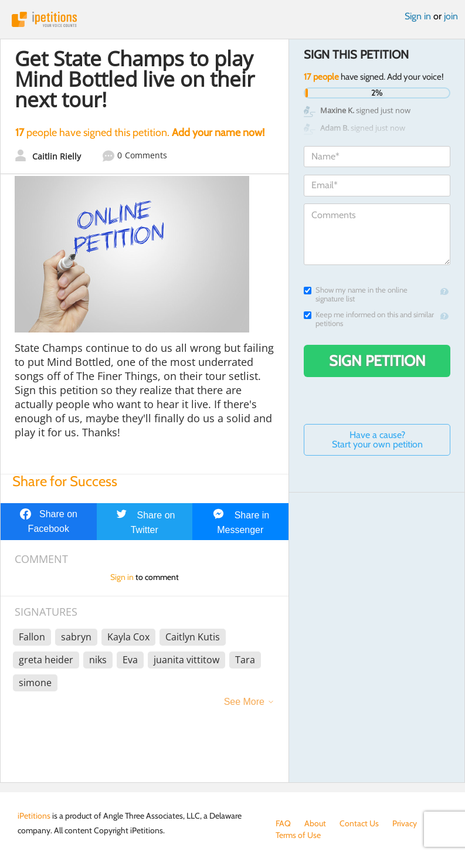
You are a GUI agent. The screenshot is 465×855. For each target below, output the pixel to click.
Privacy (404, 823)
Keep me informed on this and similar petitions (369, 319)
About (315, 823)
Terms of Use (298, 835)
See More (244, 702)
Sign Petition (377, 360)
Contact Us (359, 823)
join (451, 16)
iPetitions (232, 19)
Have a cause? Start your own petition (377, 439)
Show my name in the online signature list (356, 294)
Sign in (418, 16)
